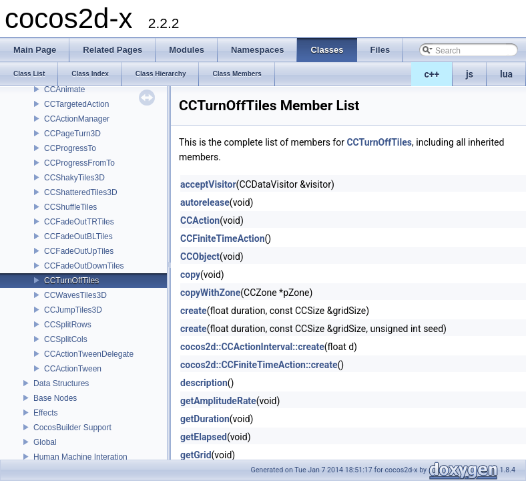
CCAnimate (64, 89)
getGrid (196, 455)
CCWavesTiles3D (75, 295)
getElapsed (203, 437)
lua (506, 74)
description (204, 382)
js (469, 74)
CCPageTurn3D (72, 133)
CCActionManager (76, 119)
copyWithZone (210, 292)
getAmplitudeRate (218, 400)
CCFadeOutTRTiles (79, 221)
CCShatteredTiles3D (80, 192)
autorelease (205, 202)
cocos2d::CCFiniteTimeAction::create (258, 364)
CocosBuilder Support (72, 427)
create (193, 310)
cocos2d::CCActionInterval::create (252, 346)
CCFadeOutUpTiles (78, 251)
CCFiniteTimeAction (222, 238)
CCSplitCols (65, 339)
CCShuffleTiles (70, 207)
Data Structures (61, 383)
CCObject (200, 256)
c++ (432, 74)
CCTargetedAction (76, 104)
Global (45, 442)
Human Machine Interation (80, 457)
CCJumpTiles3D (73, 310)
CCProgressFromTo (79, 163)
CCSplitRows (67, 324)
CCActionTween (72, 368)
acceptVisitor (208, 184)
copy (190, 274)
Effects (45, 413)
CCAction (200, 220)
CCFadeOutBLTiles (78, 236)
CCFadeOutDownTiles (84, 266)
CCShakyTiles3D (74, 177)
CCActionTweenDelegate (89, 354)
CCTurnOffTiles (71, 280)
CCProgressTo (70, 148)
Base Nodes (55, 398)
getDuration (205, 419)
